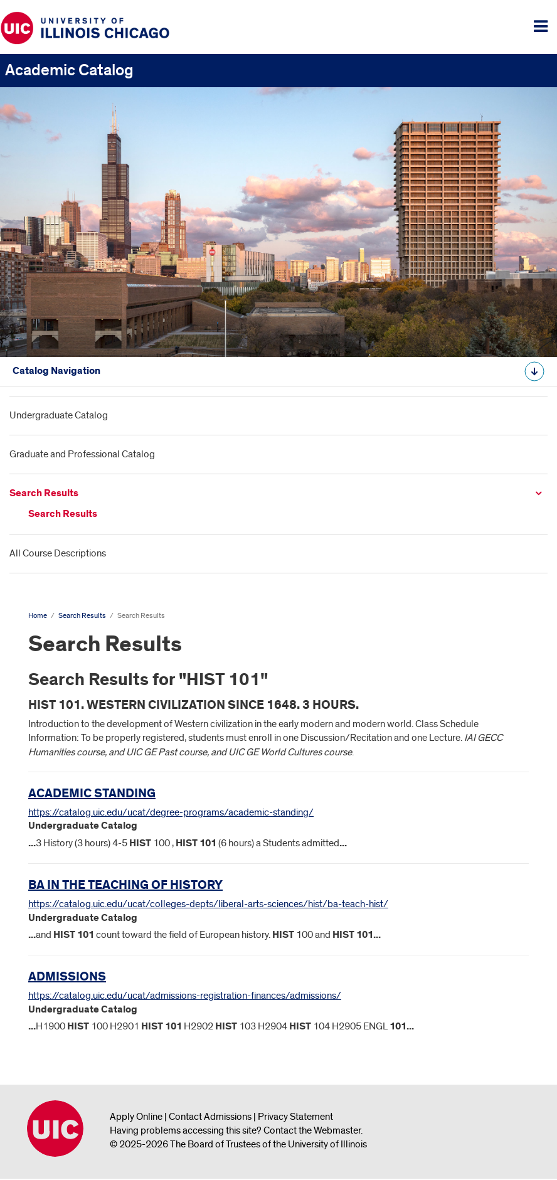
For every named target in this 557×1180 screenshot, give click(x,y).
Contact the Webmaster (312, 1130)
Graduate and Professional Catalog (82, 454)
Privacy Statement (295, 1116)
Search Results (43, 493)
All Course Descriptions (57, 553)
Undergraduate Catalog (58, 415)
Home (37, 615)
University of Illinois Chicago (55, 1128)
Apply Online (136, 1116)
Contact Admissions (210, 1116)
